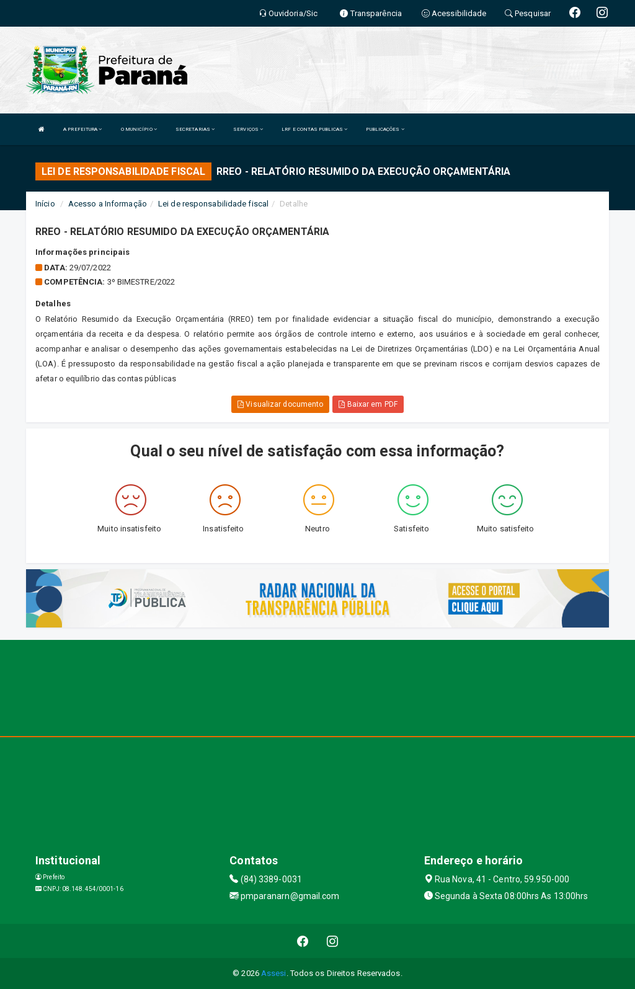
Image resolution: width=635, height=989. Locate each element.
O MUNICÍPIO (139, 129)
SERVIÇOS (248, 129)
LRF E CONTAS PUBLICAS (314, 129)
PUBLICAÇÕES (385, 129)
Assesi (273, 973)
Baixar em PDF (368, 404)
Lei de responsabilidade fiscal (213, 203)
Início (45, 203)
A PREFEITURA (82, 129)
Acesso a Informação (107, 203)
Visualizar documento (280, 404)
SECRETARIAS (195, 129)
